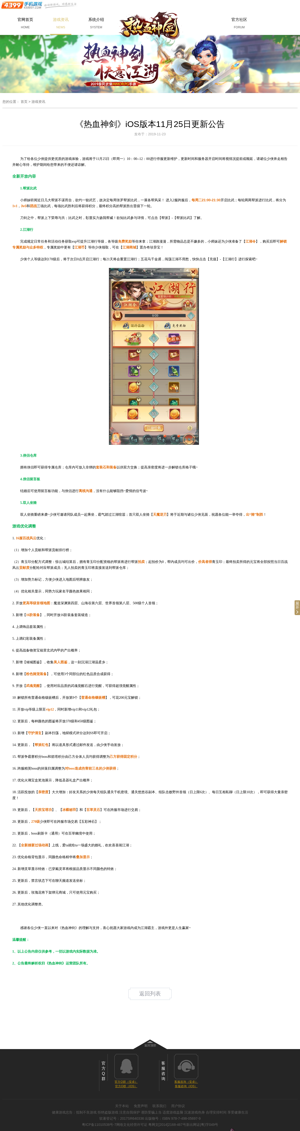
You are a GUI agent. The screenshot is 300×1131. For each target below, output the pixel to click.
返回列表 (150, 994)
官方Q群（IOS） (126, 1086)
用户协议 (178, 1106)
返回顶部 (150, 1045)
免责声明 (141, 1106)
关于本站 (122, 1106)
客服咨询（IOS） (186, 1086)
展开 (297, 607)
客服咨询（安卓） (186, 1082)
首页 (24, 102)
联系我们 (159, 1106)
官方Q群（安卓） (126, 1082)
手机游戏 (39, 5)
